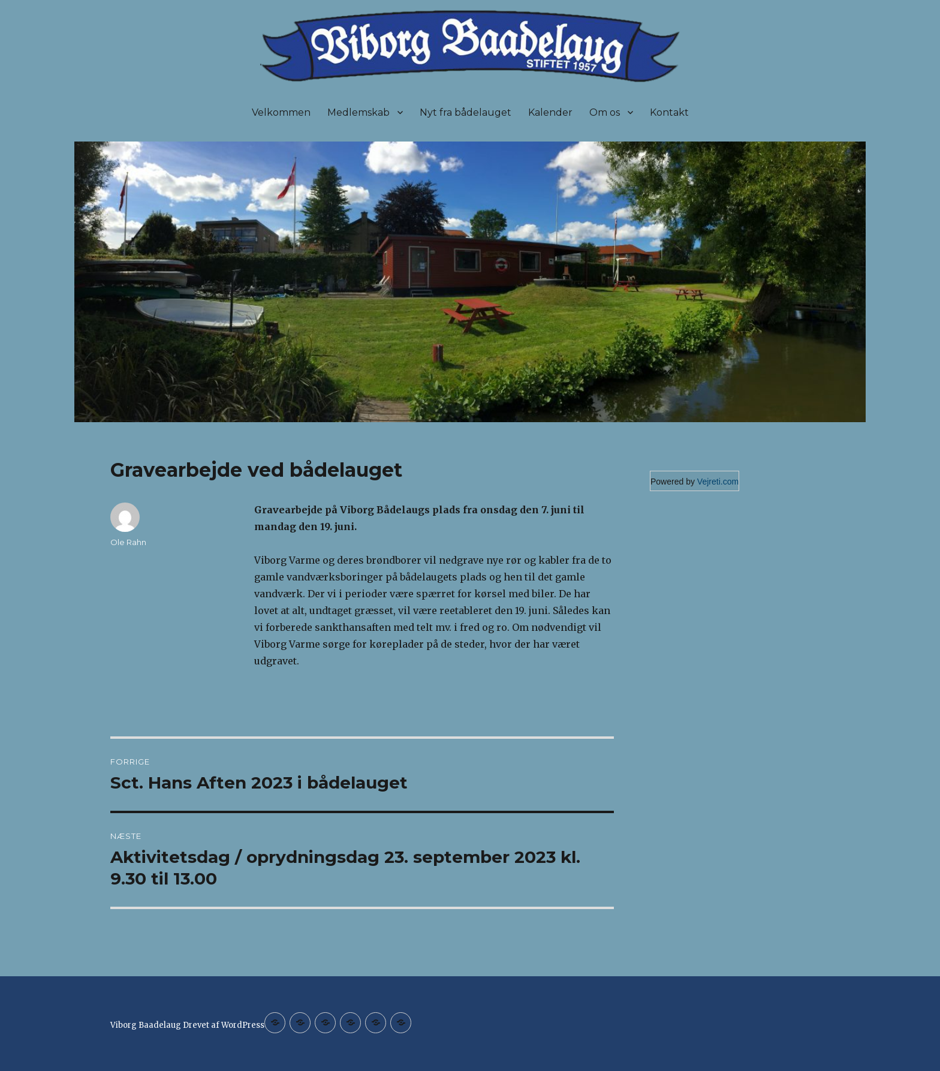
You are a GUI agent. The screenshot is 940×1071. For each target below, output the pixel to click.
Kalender (550, 112)
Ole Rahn (128, 542)
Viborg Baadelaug (145, 1025)
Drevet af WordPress (223, 1025)
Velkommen (281, 112)
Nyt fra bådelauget (465, 112)
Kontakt (669, 112)
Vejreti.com (718, 481)
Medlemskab (358, 112)
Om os (604, 112)
